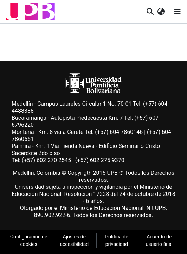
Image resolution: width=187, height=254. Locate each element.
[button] (30, 11)
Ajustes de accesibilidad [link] (74, 240)
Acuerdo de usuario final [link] (159, 240)
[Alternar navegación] (177, 11)
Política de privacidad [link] (116, 240)
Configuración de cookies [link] (28, 240)
